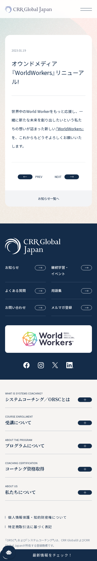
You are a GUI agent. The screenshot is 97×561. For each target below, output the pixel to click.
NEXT (67, 176)
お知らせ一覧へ (48, 198)
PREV (30, 176)
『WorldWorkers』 (70, 128)
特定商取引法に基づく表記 (30, 526)
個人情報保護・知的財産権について (37, 517)
